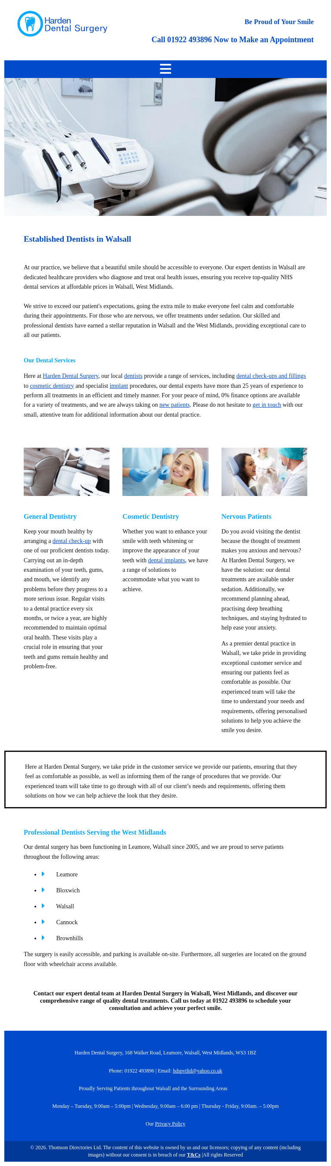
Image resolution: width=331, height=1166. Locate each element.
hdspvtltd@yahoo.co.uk (197, 1071)
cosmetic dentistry (52, 386)
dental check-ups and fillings (271, 376)
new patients (174, 405)
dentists (133, 376)
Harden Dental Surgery (70, 376)
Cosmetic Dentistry (150, 516)
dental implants (166, 560)
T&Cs (193, 1155)
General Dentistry (50, 516)
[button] (165, 69)
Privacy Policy (170, 1124)
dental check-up (72, 541)
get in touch (267, 405)
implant (118, 386)
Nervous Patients (247, 516)
